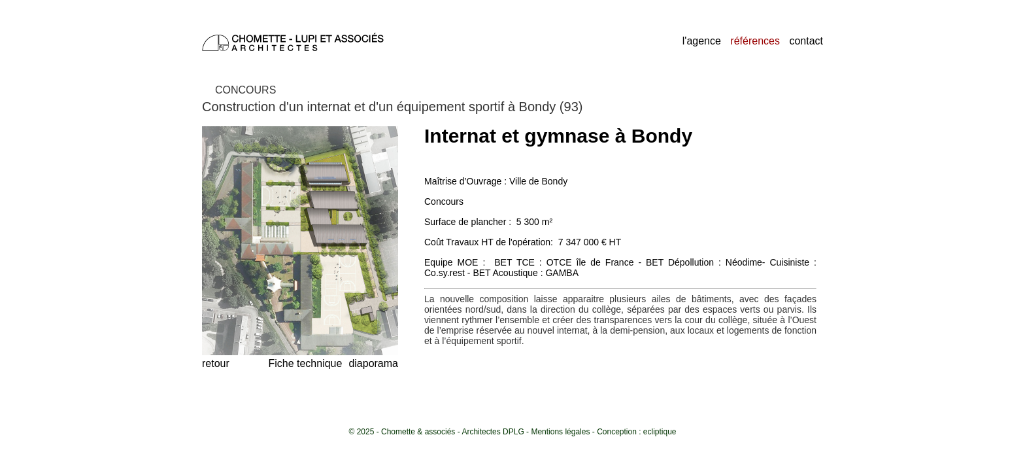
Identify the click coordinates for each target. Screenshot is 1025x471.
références (755, 40)
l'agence (701, 40)
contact (806, 40)
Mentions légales (560, 431)
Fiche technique (305, 363)
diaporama (373, 363)
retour (215, 363)
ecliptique (660, 431)
